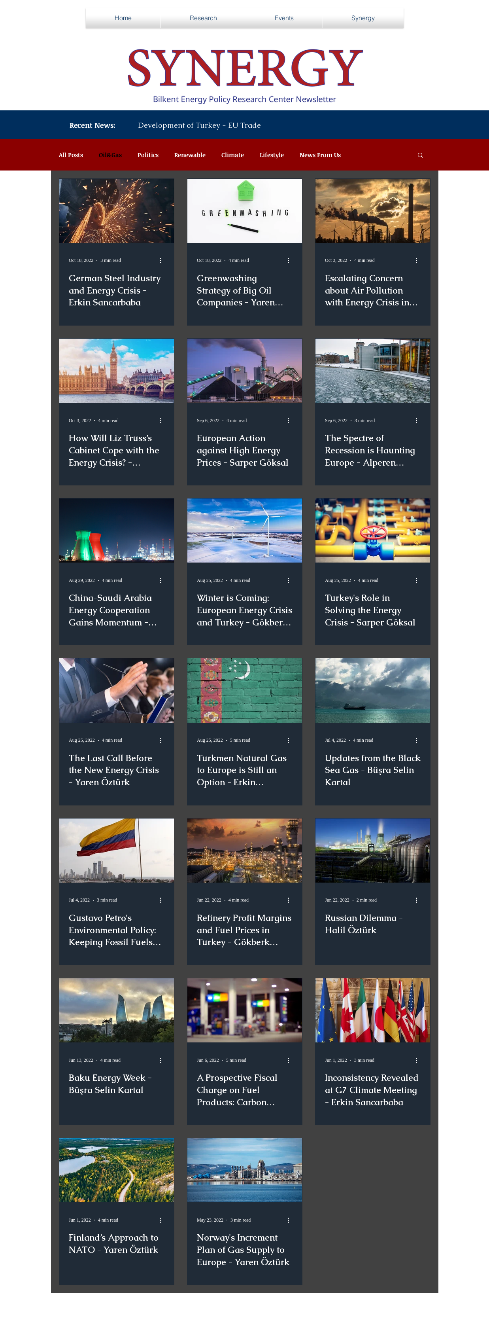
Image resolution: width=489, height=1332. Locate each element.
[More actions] (163, 260)
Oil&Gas (110, 154)
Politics (148, 154)
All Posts (71, 154)
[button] (420, 156)
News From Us (320, 154)
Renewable (190, 154)
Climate (232, 154)
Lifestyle (272, 154)
